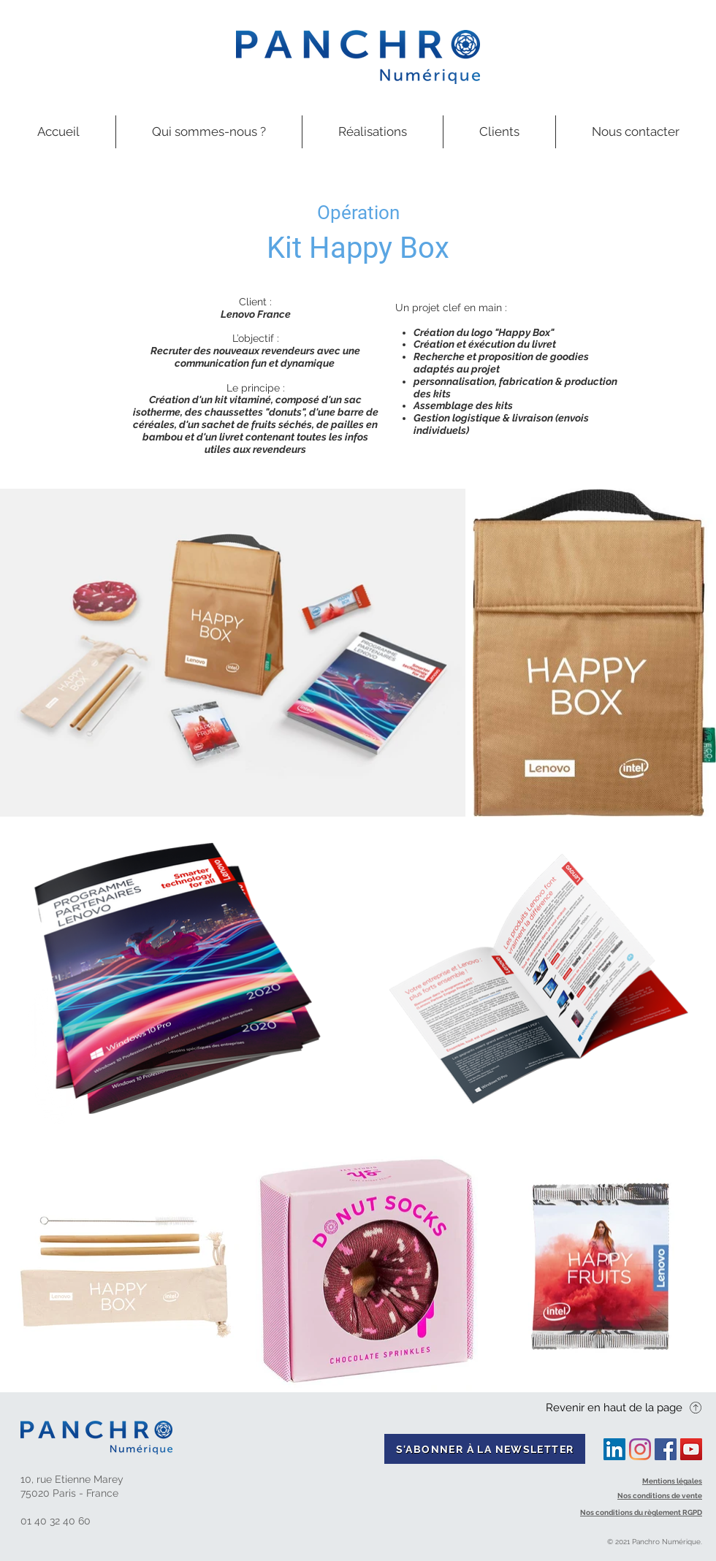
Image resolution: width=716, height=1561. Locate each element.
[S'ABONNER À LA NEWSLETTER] (484, 1449)
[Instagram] (640, 1449)
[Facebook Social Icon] (666, 1449)
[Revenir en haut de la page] (624, 1407)
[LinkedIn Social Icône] (614, 1449)
